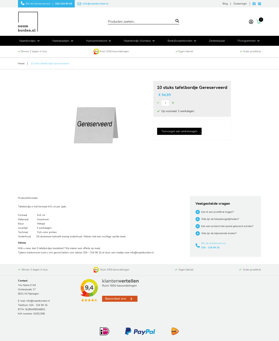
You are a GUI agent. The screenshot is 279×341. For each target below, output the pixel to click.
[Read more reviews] (109, 290)
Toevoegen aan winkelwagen (179, 131)
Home (21, 63)
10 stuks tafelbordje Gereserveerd (49, 63)
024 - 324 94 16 (210, 247)
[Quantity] (165, 103)
